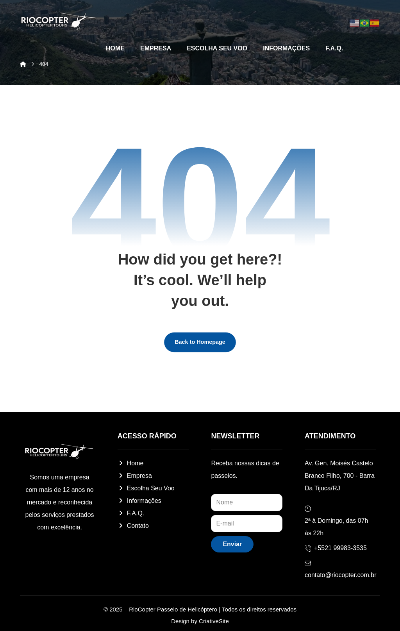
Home (131, 463)
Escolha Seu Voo (146, 488)
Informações (139, 500)
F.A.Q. (131, 513)
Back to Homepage (200, 342)
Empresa (135, 475)
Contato (133, 525)
